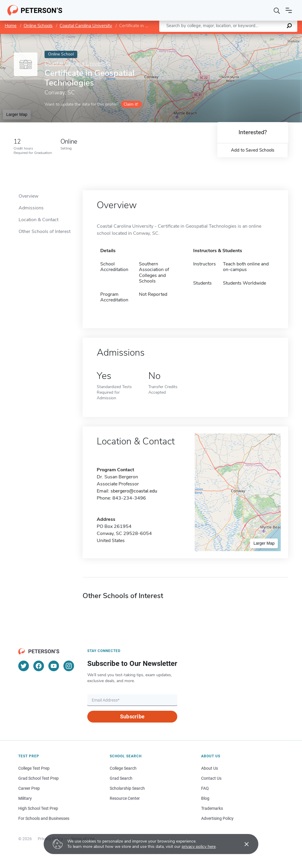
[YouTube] (53, 666)
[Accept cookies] (242, 844)
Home (11, 26)
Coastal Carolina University (86, 26)
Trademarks (212, 808)
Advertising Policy (217, 818)
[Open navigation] (289, 10)
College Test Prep (34, 768)
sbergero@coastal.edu (134, 491)
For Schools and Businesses (43, 818)
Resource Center (125, 798)
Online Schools (38, 26)
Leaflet (233, 37)
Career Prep (29, 788)
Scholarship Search (127, 788)
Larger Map (16, 114)
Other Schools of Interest (44, 231)
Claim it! (131, 104)
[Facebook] (38, 666)
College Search (123, 768)
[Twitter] (23, 666)
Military (25, 798)
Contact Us (211, 778)
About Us (209, 768)
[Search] (277, 10)
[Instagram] (68, 666)
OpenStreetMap (262, 37)
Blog (205, 798)
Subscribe (132, 716)
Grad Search (121, 778)
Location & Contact (38, 219)
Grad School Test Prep (38, 778)
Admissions (31, 208)
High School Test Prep (38, 808)
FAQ (205, 788)
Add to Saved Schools (252, 150)
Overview (28, 196)
